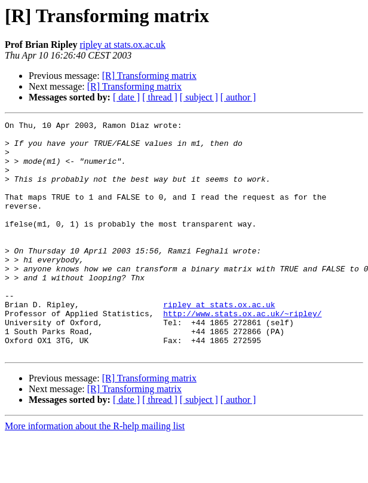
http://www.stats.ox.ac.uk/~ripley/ (242, 352)
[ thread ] (159, 97)
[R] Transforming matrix (149, 76)
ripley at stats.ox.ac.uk (122, 44)
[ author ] (238, 97)
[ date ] (126, 97)
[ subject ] (199, 97)
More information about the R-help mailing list (95, 472)
